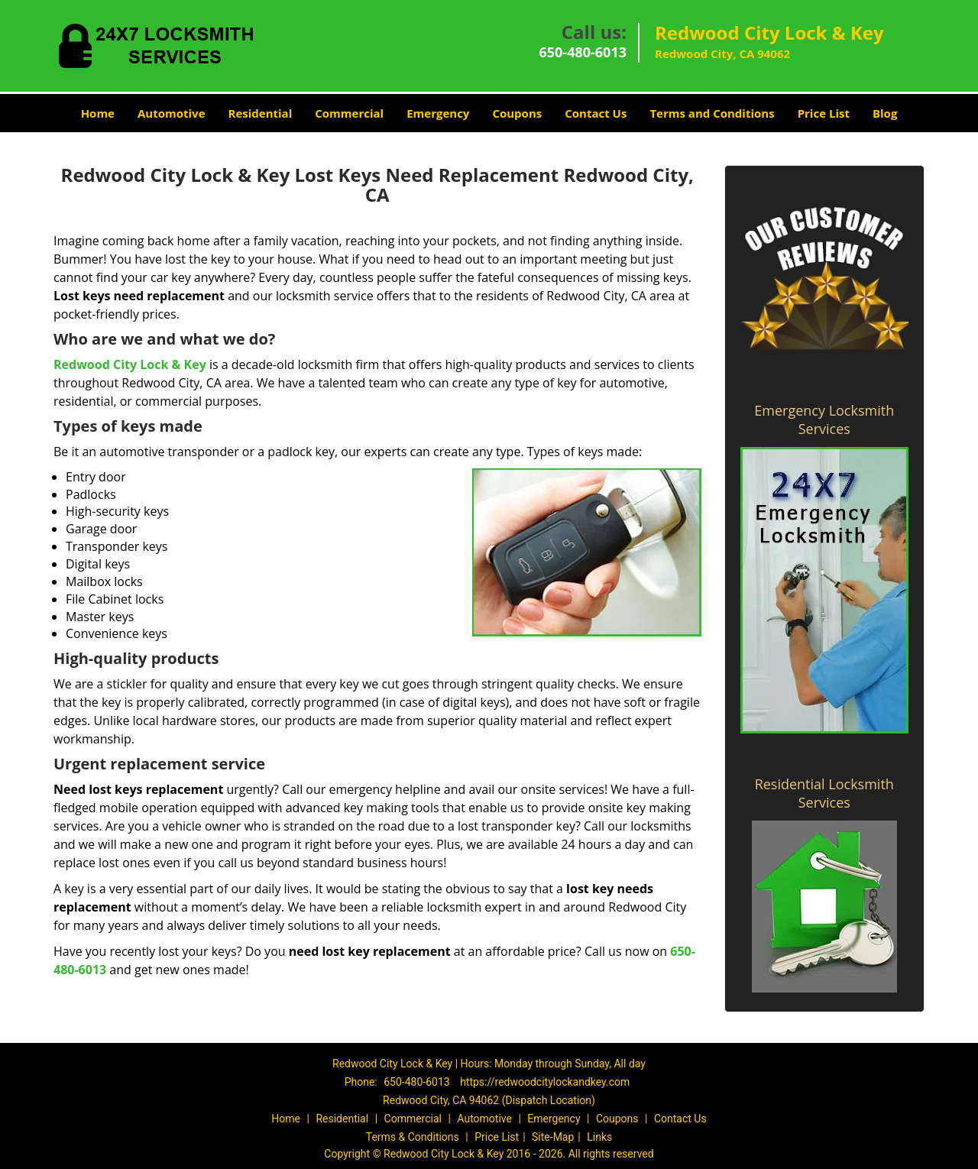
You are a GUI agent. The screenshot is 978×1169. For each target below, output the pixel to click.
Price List (824, 113)
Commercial (349, 113)
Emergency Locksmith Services (824, 419)
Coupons (517, 113)
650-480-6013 (583, 52)
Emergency (437, 113)
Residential (260, 113)
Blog (885, 113)
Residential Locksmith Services (824, 793)
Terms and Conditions (711, 113)
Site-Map (553, 1137)
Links (599, 1137)
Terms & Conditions (412, 1137)
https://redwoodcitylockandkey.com (545, 1082)
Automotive (172, 113)
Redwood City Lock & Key (129, 364)
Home (98, 113)
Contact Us (596, 113)
